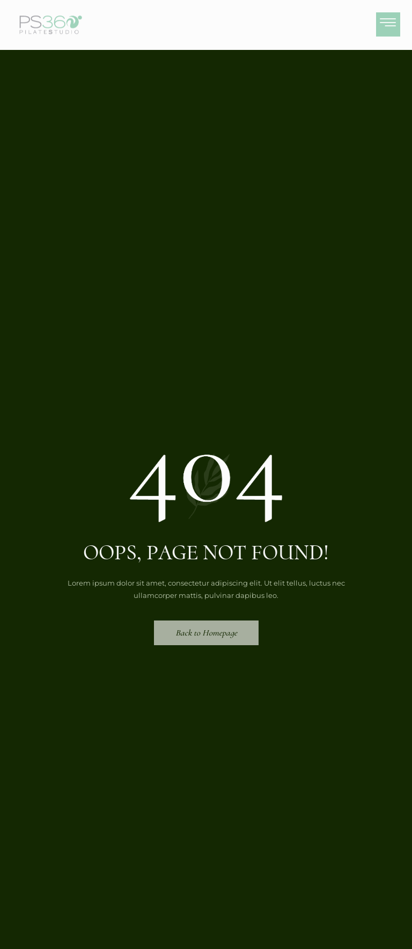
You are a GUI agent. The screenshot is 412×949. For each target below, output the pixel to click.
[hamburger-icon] (388, 21)
